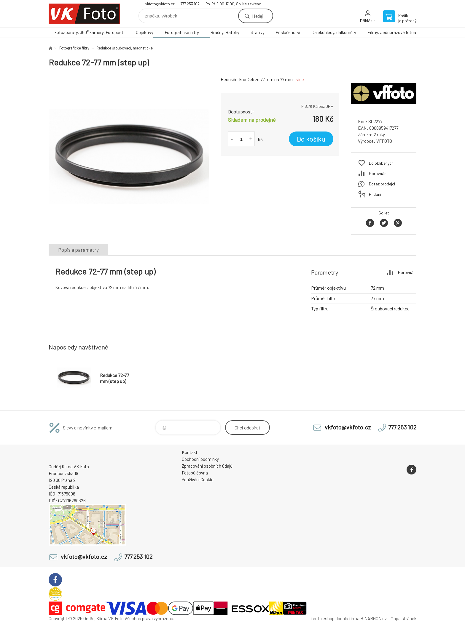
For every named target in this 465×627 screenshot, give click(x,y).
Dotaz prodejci (382, 183)
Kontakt (190, 452)
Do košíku (311, 139)
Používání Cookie (198, 479)
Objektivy (144, 32)
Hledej (257, 16)
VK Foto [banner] (84, 14)
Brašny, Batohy (224, 32)
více (300, 79)
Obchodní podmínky (200, 459)
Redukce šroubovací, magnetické (124, 48)
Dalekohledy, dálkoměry (333, 32)
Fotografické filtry (182, 32)
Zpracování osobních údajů (207, 466)
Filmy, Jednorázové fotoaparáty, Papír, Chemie (411, 32)
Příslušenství (288, 32)
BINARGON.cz (373, 618)
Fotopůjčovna (195, 472)
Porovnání (378, 173)
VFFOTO (384, 141)
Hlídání (375, 194)
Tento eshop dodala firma (334, 618)
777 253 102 (190, 3)
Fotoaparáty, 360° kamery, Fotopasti (89, 32)
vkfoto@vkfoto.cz (160, 3)
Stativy (258, 32)
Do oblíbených (381, 163)
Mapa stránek (403, 618)
